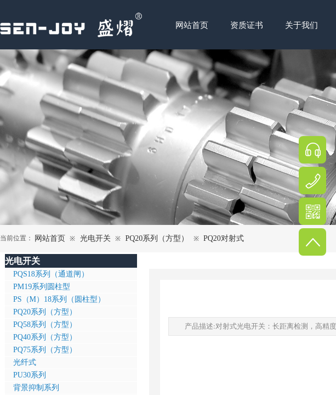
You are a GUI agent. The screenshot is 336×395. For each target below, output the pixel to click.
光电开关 (95, 238)
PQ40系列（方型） (45, 337)
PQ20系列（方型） (157, 238)
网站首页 (50, 238)
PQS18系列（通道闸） (51, 274)
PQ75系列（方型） (45, 350)
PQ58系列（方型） (45, 324)
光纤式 (24, 362)
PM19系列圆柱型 (41, 287)
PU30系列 (29, 375)
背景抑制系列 (36, 387)
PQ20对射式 (223, 238)
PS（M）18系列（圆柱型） (59, 299)
